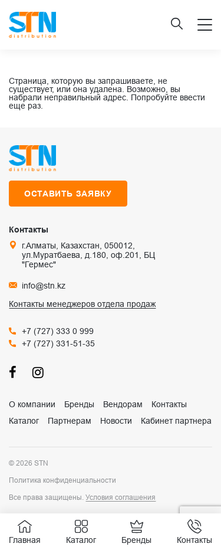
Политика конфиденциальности (62, 480)
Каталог (24, 420)
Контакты (169, 404)
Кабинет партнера (176, 420)
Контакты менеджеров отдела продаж (82, 304)
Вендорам (123, 404)
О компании (32, 404)
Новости (116, 420)
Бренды (79, 404)
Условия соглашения (120, 497)
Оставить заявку (68, 193)
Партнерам (69, 420)
